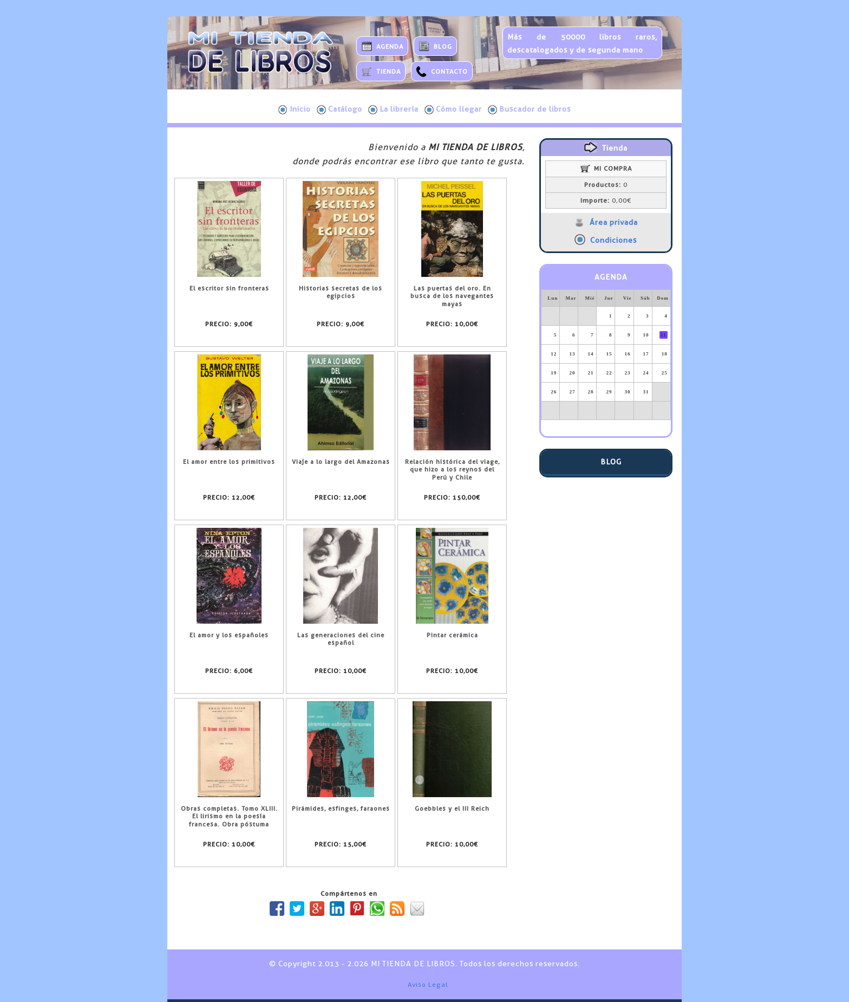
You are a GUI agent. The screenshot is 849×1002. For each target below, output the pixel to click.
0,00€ (605, 200)
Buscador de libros (529, 109)
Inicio (294, 109)
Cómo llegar (453, 109)
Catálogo (339, 109)
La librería (393, 109)
